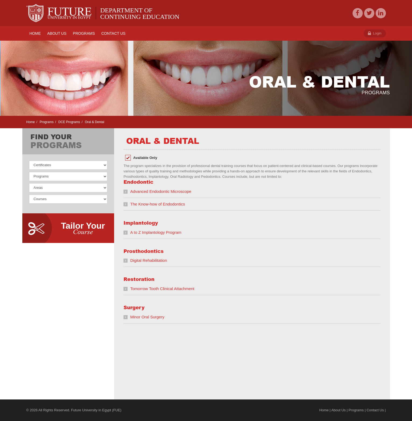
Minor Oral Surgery (147, 317)
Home (30, 122)
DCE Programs (68, 122)
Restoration (139, 279)
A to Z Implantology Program (155, 232)
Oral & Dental (94, 122)
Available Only (145, 158)
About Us (338, 410)
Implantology (141, 222)
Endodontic (138, 181)
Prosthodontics (144, 251)
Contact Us (375, 410)
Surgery (134, 307)
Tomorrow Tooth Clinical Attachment (162, 288)
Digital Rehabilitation (148, 260)
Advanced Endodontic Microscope (160, 191)
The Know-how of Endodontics (157, 204)
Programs (46, 122)
